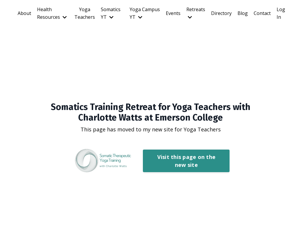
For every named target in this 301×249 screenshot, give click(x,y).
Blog (243, 13)
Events (173, 13)
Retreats (195, 13)
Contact (262, 13)
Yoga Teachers (84, 13)
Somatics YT (111, 13)
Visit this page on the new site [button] (186, 160)
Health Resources (52, 13)
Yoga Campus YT (145, 13)
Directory (221, 13)
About (24, 13)
